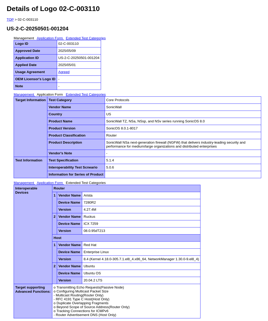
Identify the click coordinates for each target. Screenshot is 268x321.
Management (24, 38)
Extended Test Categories (86, 38)
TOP (10, 19)
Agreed (64, 72)
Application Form (50, 38)
